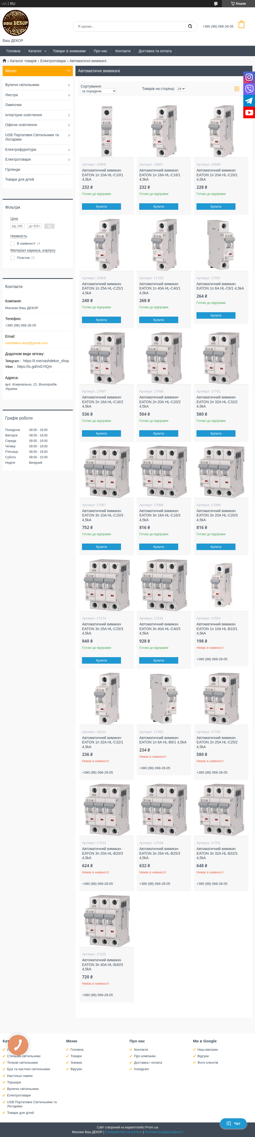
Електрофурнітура (20, 149)
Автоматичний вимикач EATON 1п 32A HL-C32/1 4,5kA (102, 742)
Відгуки (76, 1069)
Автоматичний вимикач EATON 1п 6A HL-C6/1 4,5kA (220, 286)
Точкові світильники (22, 1062)
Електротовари (53, 61)
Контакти (122, 51)
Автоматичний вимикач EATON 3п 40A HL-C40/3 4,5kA (159, 628)
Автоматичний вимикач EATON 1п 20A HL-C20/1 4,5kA (217, 174)
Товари (76, 1056)
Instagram (141, 1069)
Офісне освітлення (21, 125)
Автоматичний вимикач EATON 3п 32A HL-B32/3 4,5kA (216, 853)
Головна (13, 51)
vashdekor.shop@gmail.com (26, 343)
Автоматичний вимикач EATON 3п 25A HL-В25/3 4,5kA (159, 853)
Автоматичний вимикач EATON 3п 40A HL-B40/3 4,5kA (102, 964)
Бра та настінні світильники (28, 1069)
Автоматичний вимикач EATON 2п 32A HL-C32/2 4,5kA (217, 401)
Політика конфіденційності (164, 1132)
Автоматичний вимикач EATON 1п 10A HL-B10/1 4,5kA (216, 628)
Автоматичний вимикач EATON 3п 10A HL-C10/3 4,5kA (102, 515)
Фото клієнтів (207, 1062)
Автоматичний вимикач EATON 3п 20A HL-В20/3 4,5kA (102, 853)
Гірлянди (12, 169)
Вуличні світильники (22, 85)
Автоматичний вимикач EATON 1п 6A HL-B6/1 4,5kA (162, 740)
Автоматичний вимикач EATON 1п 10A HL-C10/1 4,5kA (102, 174)
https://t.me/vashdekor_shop (46, 361)
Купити (101, 206)
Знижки (76, 1062)
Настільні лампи (20, 1076)
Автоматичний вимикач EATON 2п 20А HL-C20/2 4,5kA (160, 401)
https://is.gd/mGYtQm (34, 366)
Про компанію (145, 1056)
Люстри (11, 95)
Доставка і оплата (148, 1062)
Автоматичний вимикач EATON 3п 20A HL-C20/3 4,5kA (217, 515)
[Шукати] (190, 26)
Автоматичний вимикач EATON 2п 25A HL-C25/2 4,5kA (217, 742)
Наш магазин (207, 1049)
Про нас (100, 51)
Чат (233, 1123)
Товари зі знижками (69, 51)
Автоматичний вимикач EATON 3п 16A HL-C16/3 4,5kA (159, 515)
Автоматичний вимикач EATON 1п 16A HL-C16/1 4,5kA (159, 174)
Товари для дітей (19, 179)
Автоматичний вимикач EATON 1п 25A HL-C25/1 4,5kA (102, 288)
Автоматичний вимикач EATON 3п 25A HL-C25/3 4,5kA (102, 628)
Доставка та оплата (155, 51)
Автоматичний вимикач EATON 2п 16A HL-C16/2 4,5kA (102, 401)
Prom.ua (151, 1127)
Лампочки (13, 105)
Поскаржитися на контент (123, 1132)
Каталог (35, 51)
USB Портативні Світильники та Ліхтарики (32, 137)
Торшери (14, 1082)
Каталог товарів (23, 61)
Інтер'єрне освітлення (23, 115)
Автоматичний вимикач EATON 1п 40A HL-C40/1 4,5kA (159, 288)
